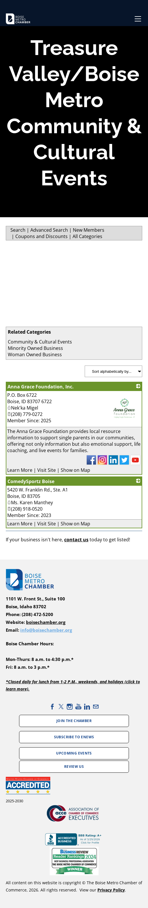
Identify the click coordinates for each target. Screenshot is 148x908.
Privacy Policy (111, 890)
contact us (76, 539)
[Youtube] (78, 706)
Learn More (19, 470)
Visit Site (46, 470)
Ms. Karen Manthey (30, 502)
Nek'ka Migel (22, 408)
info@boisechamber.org (46, 630)
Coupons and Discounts (41, 236)
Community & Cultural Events (40, 342)
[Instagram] (70, 706)
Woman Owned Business (35, 354)
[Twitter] (61, 706)
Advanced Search (49, 230)
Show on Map (75, 470)
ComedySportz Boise (31, 481)
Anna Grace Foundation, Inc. (41, 386)
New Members (88, 230)
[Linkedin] (87, 706)
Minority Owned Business (35, 348)
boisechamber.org (45, 622)
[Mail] (96, 706)
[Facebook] (52, 706)
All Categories (87, 236)
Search (17, 230)
